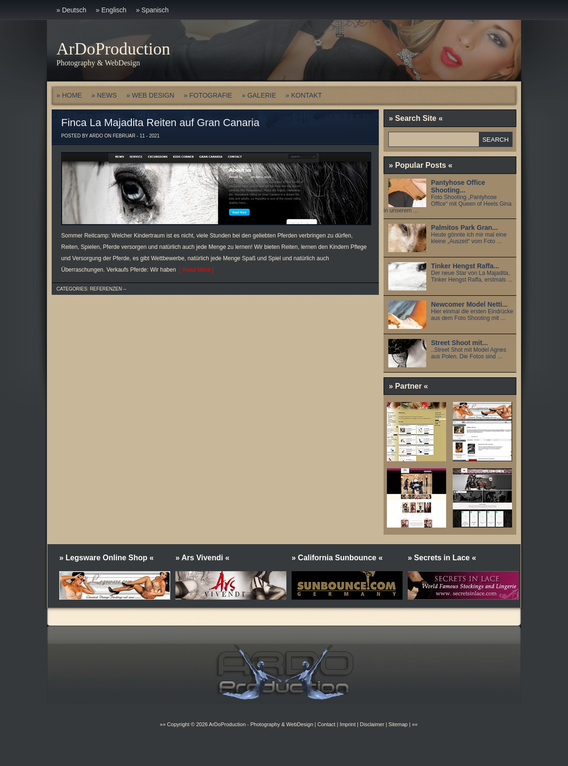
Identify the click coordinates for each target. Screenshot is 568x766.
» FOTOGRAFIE (208, 95)
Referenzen (106, 289)
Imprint (347, 724)
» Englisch (111, 10)
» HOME (69, 95)
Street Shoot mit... (459, 343)
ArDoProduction (113, 48)
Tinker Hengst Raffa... (465, 266)
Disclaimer (372, 724)
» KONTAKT (303, 95)
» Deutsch (71, 10)
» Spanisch (152, 10)
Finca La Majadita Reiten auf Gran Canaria (160, 122)
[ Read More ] (194, 269)
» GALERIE (259, 95)
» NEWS (104, 95)
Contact (326, 724)
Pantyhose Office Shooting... (458, 186)
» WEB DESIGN (150, 95)
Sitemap (397, 724)
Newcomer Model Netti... (469, 304)
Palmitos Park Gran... (464, 227)
